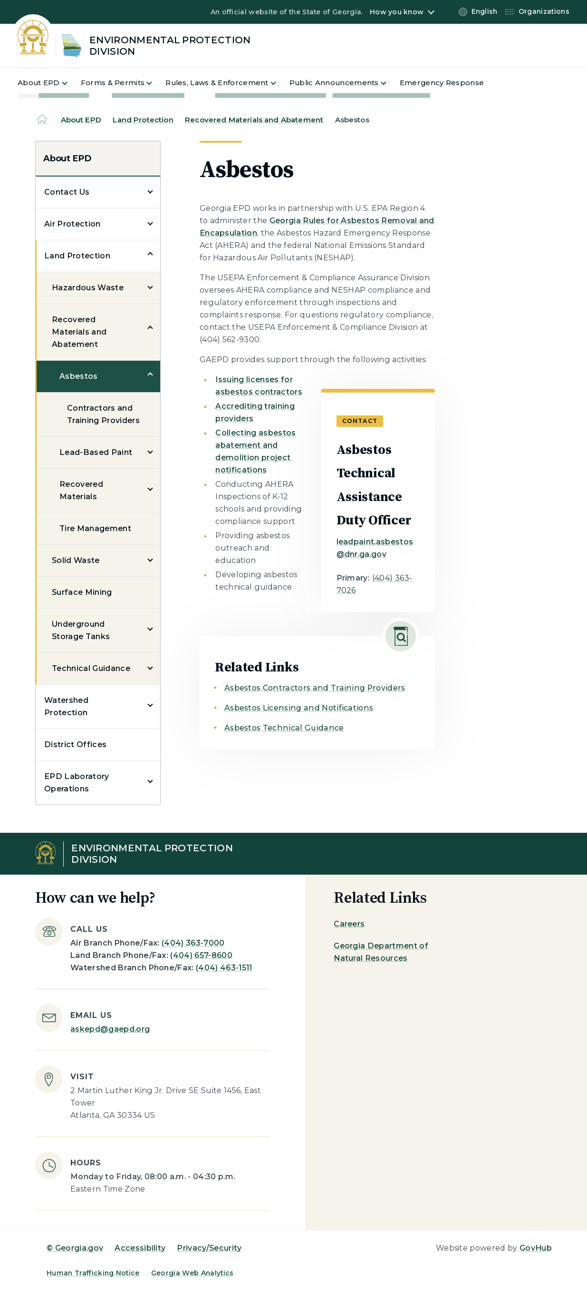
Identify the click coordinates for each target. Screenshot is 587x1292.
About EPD (81, 119)
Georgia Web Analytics (192, 1273)
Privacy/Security (209, 1248)
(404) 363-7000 (193, 942)
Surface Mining (82, 592)
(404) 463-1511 (224, 967)
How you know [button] (396, 12)
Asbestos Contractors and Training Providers (314, 687)
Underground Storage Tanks (81, 630)
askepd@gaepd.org (110, 1029)
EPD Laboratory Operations (76, 782)
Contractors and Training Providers (103, 414)
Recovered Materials (81, 490)
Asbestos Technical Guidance (284, 727)
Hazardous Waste (88, 287)
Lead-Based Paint (95, 452)
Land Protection (143, 119)
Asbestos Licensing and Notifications (299, 707)
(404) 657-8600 (201, 955)
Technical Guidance (91, 668)
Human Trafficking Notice (93, 1273)
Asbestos (78, 376)
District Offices (75, 744)
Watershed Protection (66, 706)
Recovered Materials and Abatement (254, 119)
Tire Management (95, 528)
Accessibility (140, 1248)
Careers (349, 923)
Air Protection (72, 223)
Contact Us (66, 192)
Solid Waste (76, 560)
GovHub (536, 1248)
